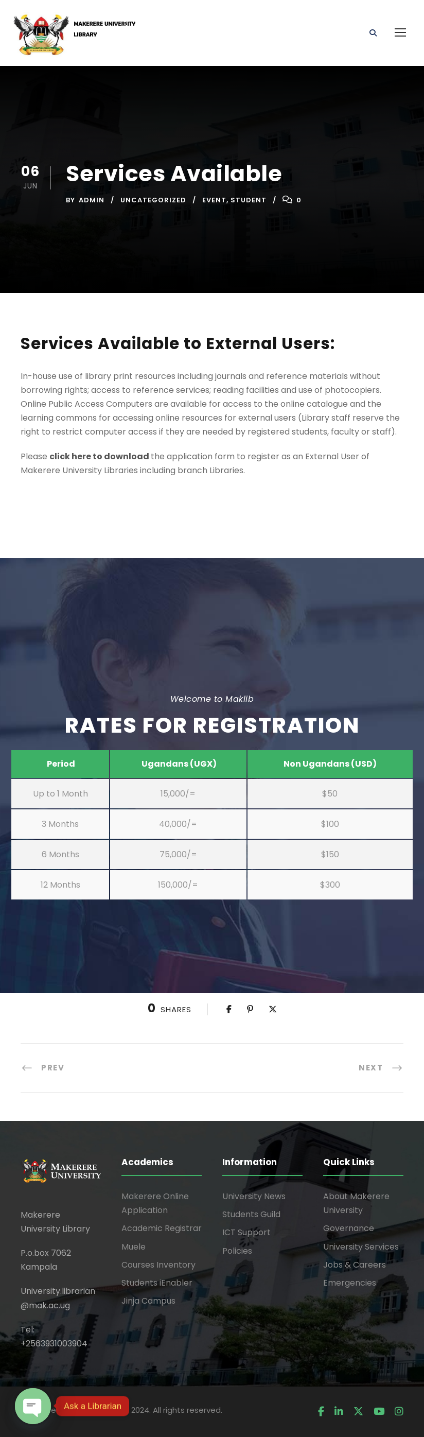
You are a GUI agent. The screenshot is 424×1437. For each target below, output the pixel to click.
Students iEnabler (156, 1283)
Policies (237, 1251)
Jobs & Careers (354, 1265)
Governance (348, 1228)
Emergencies (349, 1283)
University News (254, 1196)
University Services (361, 1247)
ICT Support (246, 1232)
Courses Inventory (158, 1265)
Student (249, 200)
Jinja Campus (148, 1301)
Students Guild (251, 1214)
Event (214, 200)
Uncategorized (153, 200)
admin (91, 200)
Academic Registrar (161, 1228)
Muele (133, 1247)
